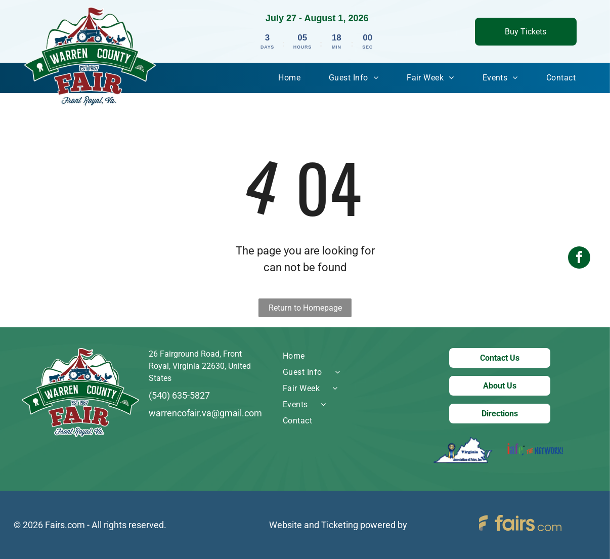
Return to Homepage (305, 308)
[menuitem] (289, 78)
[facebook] (579, 279)
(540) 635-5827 (179, 395)
